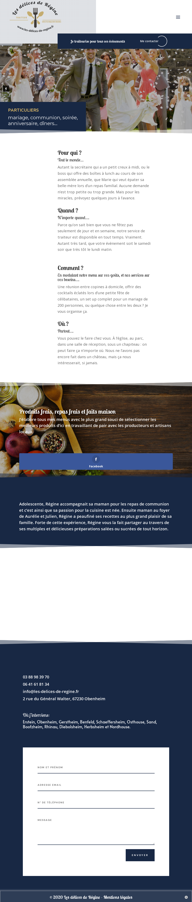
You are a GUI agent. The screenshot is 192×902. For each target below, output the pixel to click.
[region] (96, 88)
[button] (6, 89)
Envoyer (140, 855)
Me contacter (149, 41)
